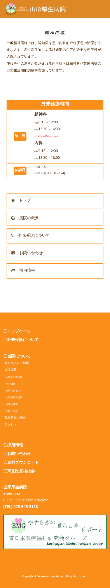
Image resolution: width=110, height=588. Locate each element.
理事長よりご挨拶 (16, 364)
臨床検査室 (10, 404)
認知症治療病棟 (13, 377)
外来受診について (30, 236)
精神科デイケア (13, 391)
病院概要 (10, 370)
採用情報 (23, 271)
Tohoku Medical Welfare (51, 576)
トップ (21, 201)
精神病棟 (9, 384)
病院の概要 (25, 219)
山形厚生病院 (15, 488)
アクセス (10, 425)
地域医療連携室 (13, 397)
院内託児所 (10, 411)
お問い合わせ (27, 254)
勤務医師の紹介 (15, 418)
